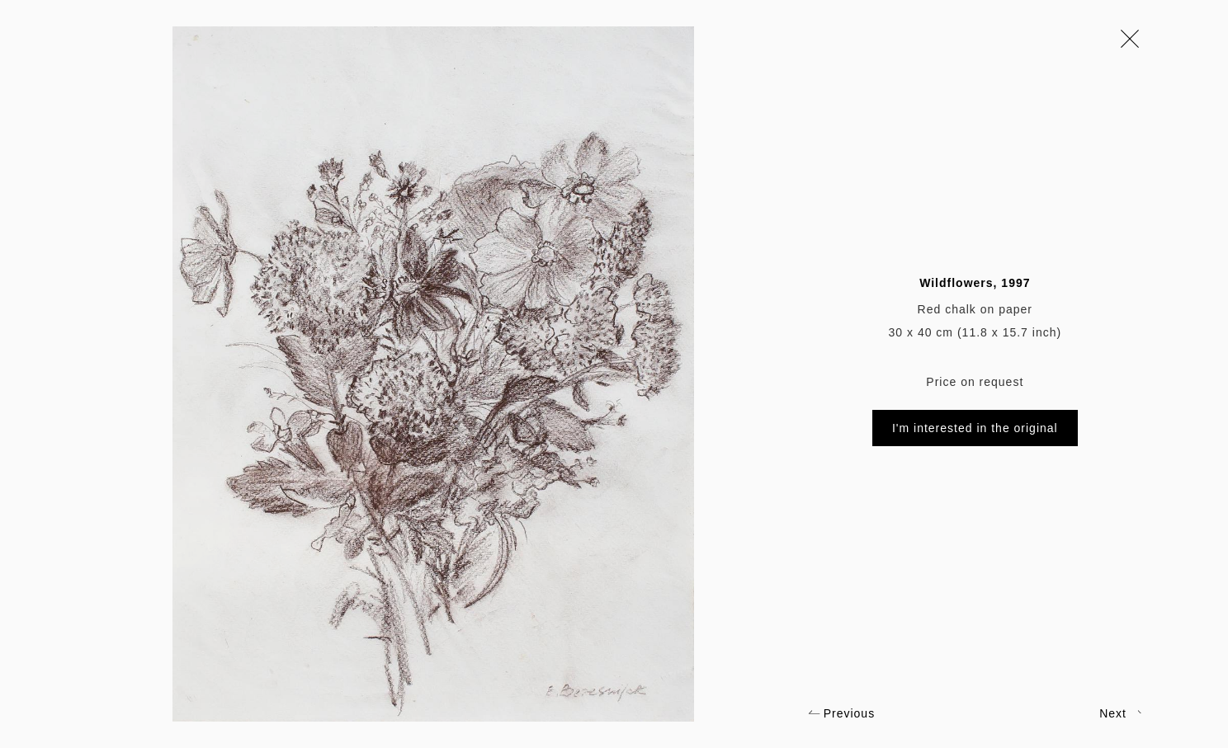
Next (1120, 713)
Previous (841, 713)
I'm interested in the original (975, 428)
